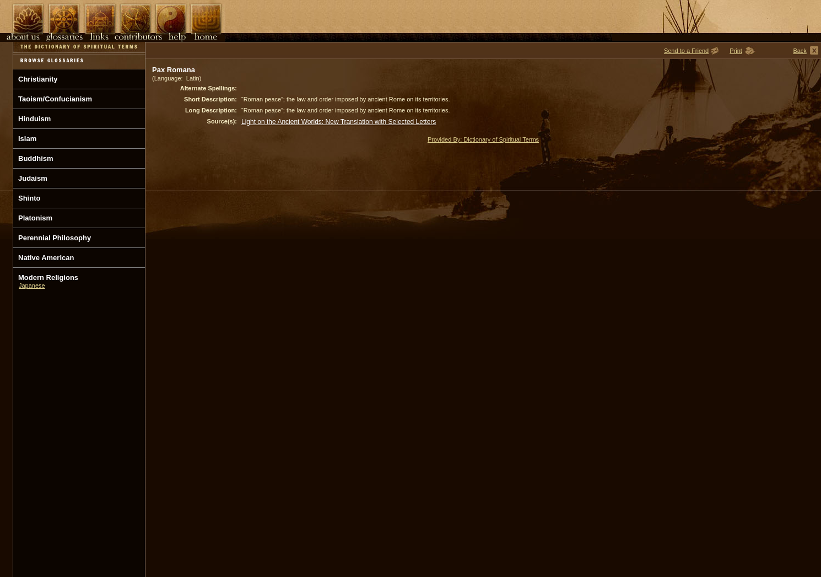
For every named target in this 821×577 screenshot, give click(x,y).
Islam (27, 138)
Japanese (32, 285)
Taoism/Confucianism (55, 99)
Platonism (35, 218)
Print (736, 50)
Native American (46, 258)
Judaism (32, 178)
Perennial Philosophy (54, 238)
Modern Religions (48, 277)
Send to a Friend (686, 50)
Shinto (29, 198)
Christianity (38, 79)
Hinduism (34, 119)
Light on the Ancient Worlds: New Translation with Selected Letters (338, 122)
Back (799, 50)
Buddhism (35, 158)
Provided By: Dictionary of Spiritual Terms (483, 139)
